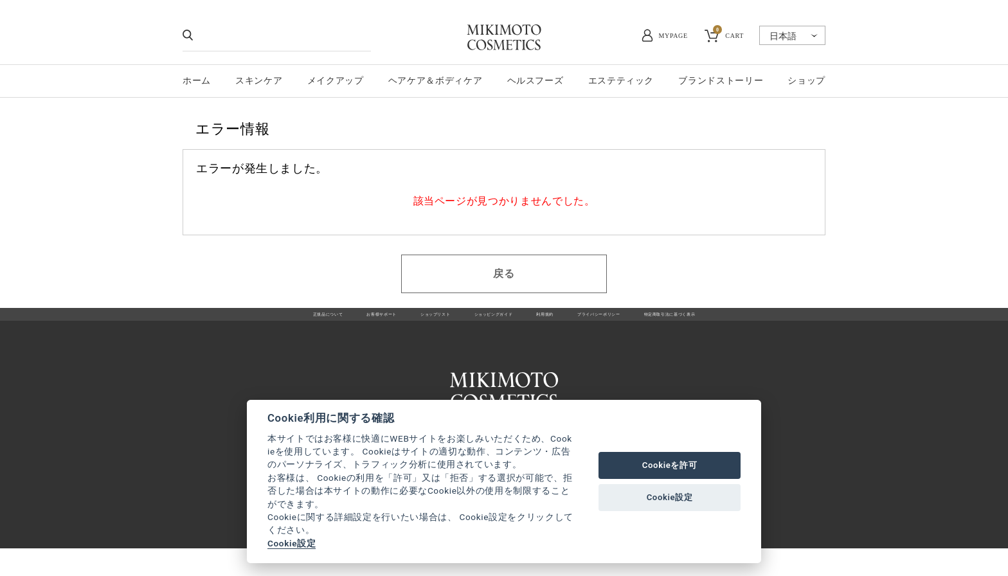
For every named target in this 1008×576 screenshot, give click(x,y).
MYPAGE (673, 35)
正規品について (224, 322)
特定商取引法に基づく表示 (762, 322)
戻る (503, 273)
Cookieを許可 (670, 465)
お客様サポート (307, 322)
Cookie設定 (291, 543)
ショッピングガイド (482, 322)
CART (728, 34)
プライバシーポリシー (643, 322)
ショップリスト (389, 322)
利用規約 (561, 322)
